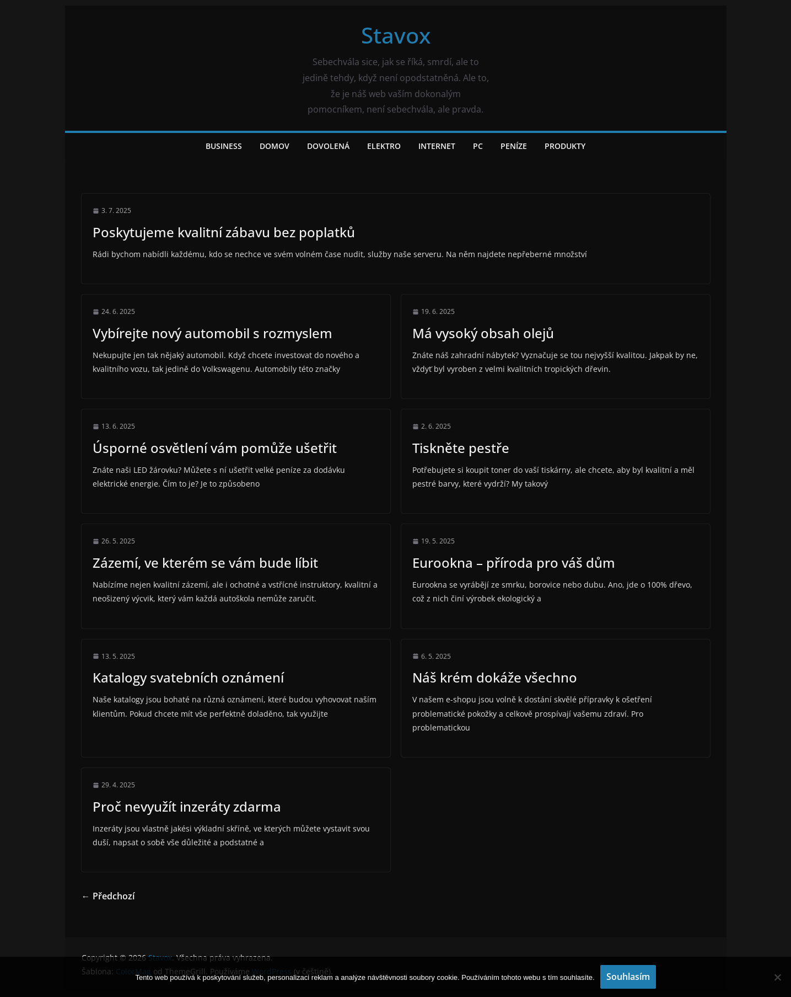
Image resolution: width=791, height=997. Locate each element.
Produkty (565, 146)
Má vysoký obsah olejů (483, 333)
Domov (274, 146)
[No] (777, 977)
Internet (436, 146)
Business (224, 146)
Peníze (514, 146)
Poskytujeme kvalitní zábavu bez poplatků (224, 232)
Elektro (384, 146)
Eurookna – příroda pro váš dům (513, 562)
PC (478, 146)
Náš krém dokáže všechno (494, 677)
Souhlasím (628, 977)
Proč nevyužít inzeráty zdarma (187, 806)
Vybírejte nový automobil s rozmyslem (212, 333)
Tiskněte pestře (460, 448)
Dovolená (328, 146)
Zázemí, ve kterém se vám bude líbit (205, 562)
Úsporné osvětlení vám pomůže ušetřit (215, 448)
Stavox (396, 35)
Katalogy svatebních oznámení (188, 677)
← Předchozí (108, 896)
